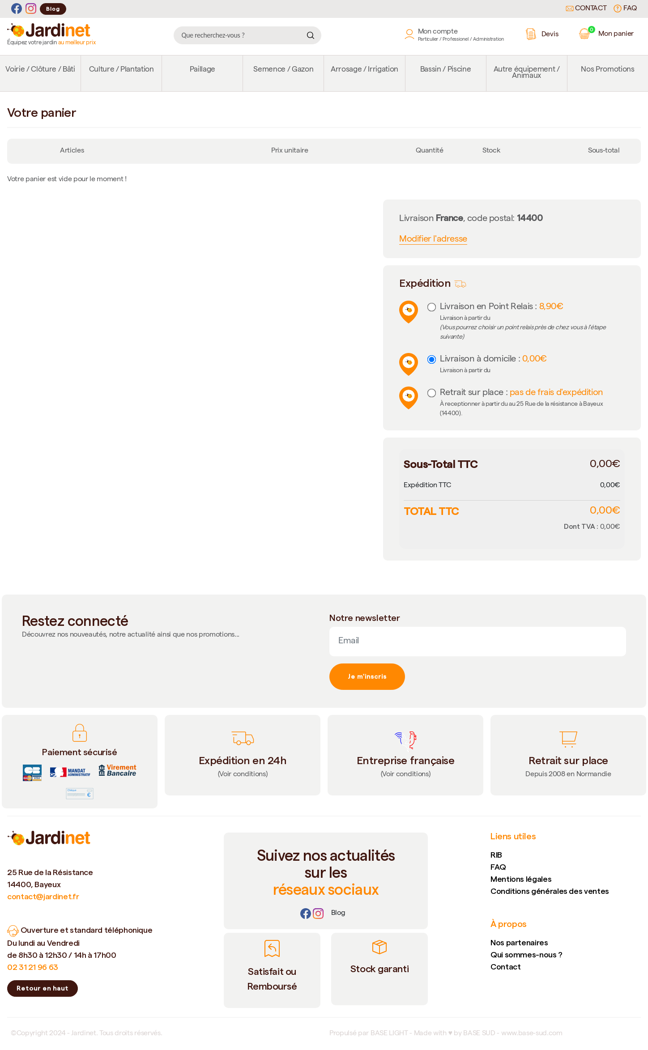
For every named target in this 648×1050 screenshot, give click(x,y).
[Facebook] (16, 8)
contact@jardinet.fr (43, 896)
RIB (496, 854)
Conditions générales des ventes (549, 891)
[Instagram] (31, 8)
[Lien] (338, 913)
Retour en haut (42, 988)
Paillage (202, 70)
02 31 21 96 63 (32, 967)
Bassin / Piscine (445, 70)
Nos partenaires (519, 942)
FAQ (625, 8)
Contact (586, 9)
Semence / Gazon (283, 70)
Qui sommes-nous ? (526, 954)
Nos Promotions (607, 70)
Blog (53, 9)
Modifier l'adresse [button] (433, 239)
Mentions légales (520, 879)
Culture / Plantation (121, 70)
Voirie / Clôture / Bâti (40, 70)
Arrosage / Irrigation (364, 70)
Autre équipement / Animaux (527, 73)
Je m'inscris (367, 676)
